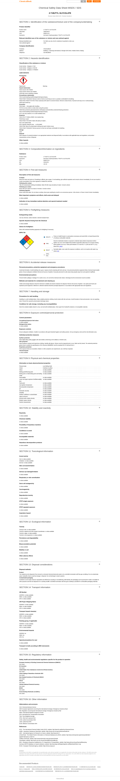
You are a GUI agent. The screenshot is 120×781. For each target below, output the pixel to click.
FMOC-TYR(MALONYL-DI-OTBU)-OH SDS (42, 769)
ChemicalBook (25, 1)
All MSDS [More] (96, 1)
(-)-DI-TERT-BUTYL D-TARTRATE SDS (44, 771)
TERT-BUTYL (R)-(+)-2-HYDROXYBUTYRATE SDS (65, 766)
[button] (83, 1)
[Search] (74, 1)
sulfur (60, 246)
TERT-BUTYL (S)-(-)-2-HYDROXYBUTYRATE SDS (67, 771)
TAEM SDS (21, 766)
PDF (89, 1)
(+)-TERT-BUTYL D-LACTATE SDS (87, 766)
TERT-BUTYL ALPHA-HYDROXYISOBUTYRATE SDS (39, 766)
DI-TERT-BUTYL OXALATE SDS (61, 769)
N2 (58, 251)
